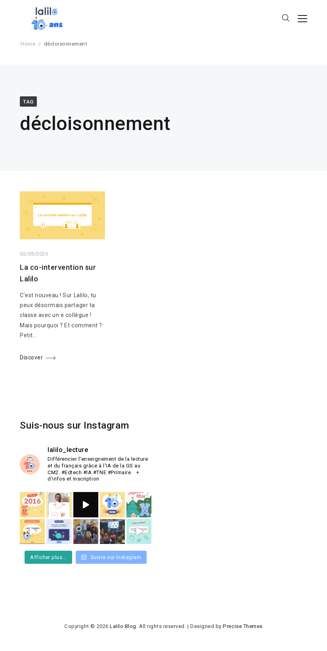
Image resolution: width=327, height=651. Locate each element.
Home (28, 44)
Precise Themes (242, 626)
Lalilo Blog (123, 626)
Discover (31, 359)
